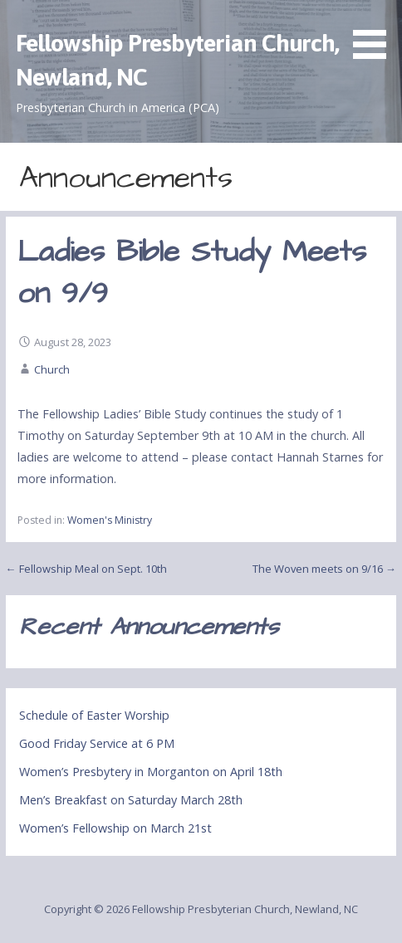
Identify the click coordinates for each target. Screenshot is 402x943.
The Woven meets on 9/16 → (324, 568)
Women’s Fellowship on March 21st (115, 828)
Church (52, 369)
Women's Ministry (109, 520)
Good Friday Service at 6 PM (96, 743)
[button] (375, 32)
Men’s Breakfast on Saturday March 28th (131, 800)
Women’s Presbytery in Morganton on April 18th (150, 771)
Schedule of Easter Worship (94, 715)
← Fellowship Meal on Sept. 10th (86, 568)
